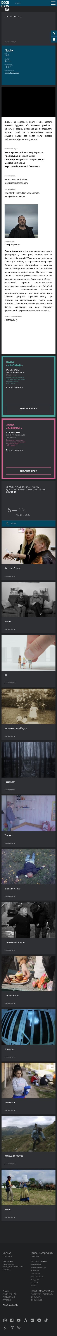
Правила (35, 1256)
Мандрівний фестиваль (42, 1294)
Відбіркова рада (38, 1267)
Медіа (6, 1291)
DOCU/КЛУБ (36, 1297)
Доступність (37, 1277)
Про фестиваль (39, 1261)
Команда (35, 1270)
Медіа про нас (9, 1294)
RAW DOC (7, 1270)
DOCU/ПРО (8, 1261)
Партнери (35, 1274)
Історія (34, 1283)
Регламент (36, 1264)
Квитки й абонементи (42, 1253)
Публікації (7, 1256)
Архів (33, 1286)
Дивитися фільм (28, 409)
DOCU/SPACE (36, 1300)
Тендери (35, 1280)
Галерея (7, 1300)
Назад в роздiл (10, 42)
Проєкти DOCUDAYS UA (42, 1291)
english (18, 3)
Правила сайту (10, 1305)
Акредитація (9, 1297)
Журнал (7, 1253)
